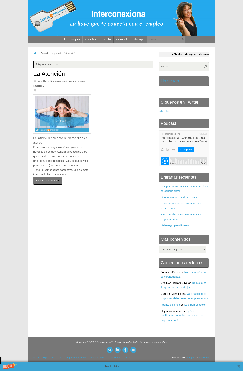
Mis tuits (164, 111)
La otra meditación (195, 304)
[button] (121, 366)
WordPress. (205, 357)
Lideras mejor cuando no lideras (180, 197)
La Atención (49, 73)
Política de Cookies (120, 357)
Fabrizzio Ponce (170, 304)
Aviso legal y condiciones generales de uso (83, 357)
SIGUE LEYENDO (48, 180)
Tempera (191, 357)
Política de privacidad (44, 357)
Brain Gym (42, 81)
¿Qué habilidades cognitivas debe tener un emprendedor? (182, 315)
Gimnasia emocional (60, 81)
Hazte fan (170, 80)
